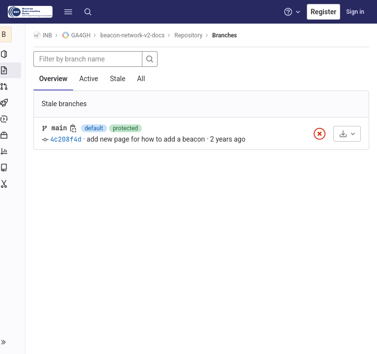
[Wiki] (13, 168)
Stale (119, 79)
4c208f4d (67, 139)
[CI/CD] (13, 103)
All (143, 79)
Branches (227, 35)
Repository (191, 35)
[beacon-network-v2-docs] (14, 34)
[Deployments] (13, 119)
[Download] (347, 134)
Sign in (355, 11)
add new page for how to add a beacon (148, 139)
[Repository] (13, 70)
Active (91, 79)
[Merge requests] (13, 86)
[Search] (88, 12)
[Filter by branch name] (89, 59)
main (61, 127)
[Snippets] (13, 184)
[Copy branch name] (75, 128)
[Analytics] (13, 151)
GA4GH (78, 35)
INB (44, 35)
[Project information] (13, 54)
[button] (68, 12)
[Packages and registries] (13, 135)
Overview (55, 79)
